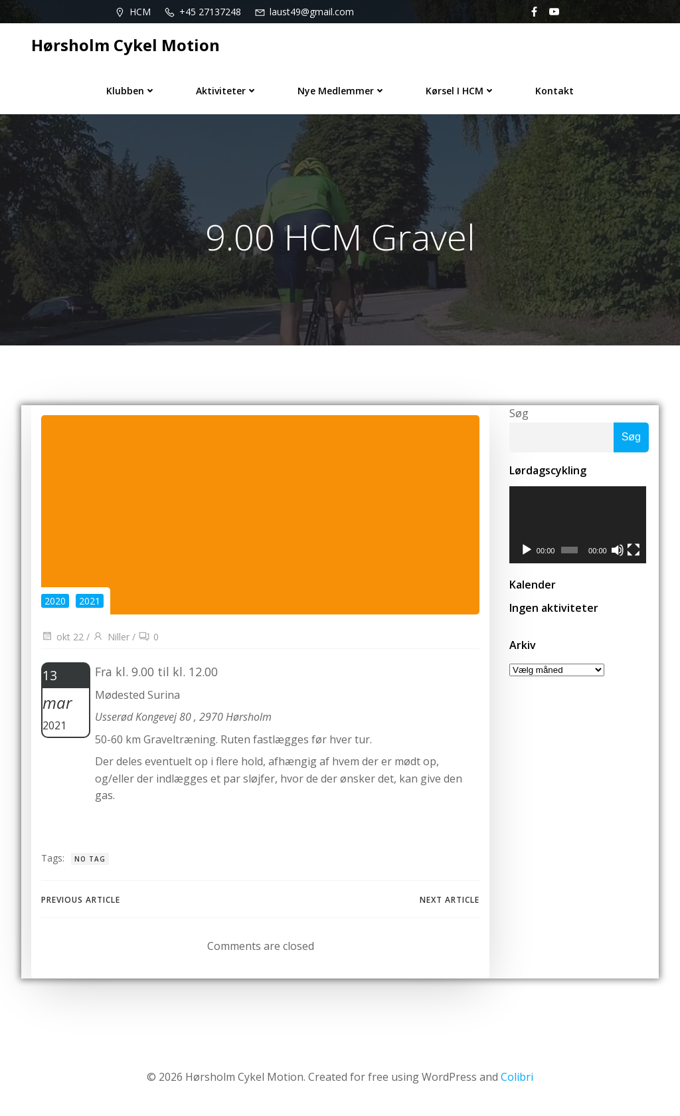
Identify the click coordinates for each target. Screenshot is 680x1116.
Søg (519, 413)
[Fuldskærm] (635, 551)
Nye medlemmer (342, 90)
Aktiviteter (227, 90)
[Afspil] (526, 551)
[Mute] (619, 551)
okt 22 (62, 636)
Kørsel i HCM (460, 90)
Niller (110, 636)
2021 (89, 601)
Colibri (517, 1077)
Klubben (131, 90)
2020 (55, 601)
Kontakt (554, 90)
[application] (579, 525)
